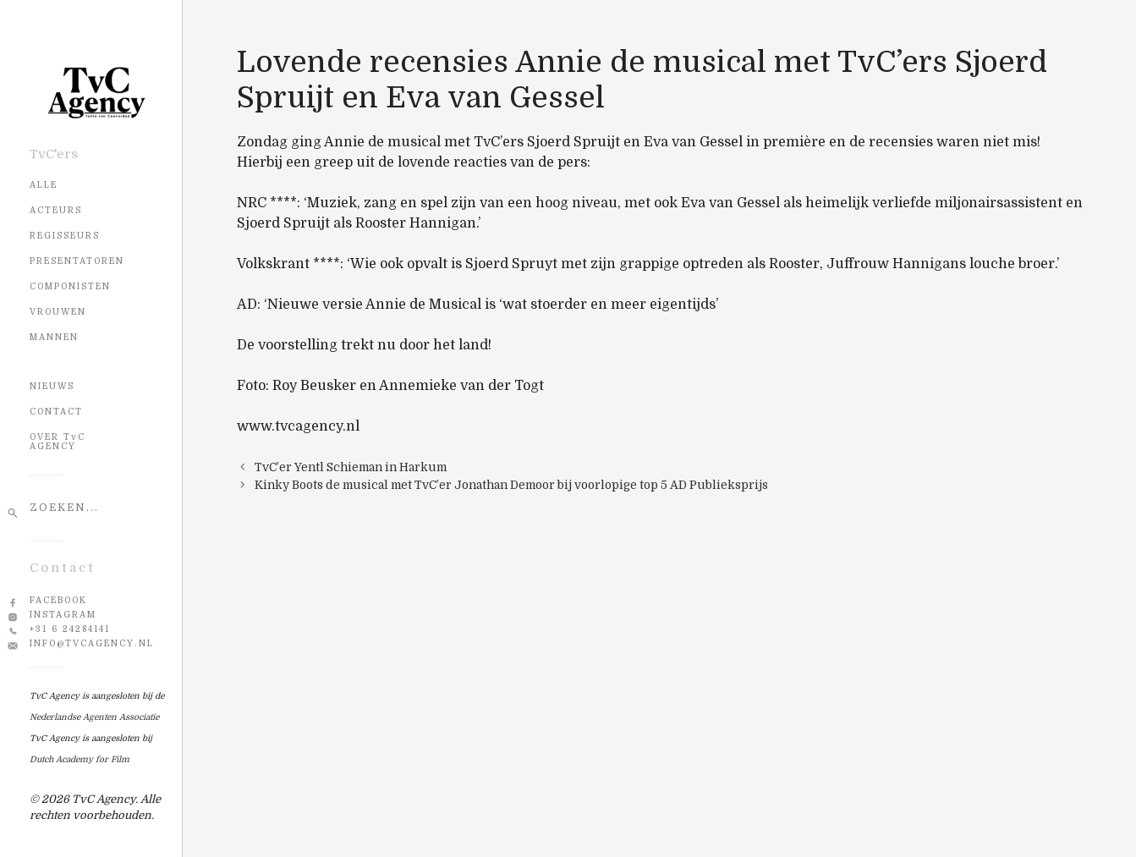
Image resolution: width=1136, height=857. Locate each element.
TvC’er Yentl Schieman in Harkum (351, 467)
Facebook (58, 600)
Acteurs (56, 210)
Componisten (70, 286)
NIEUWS (52, 386)
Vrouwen (58, 311)
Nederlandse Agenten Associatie (94, 717)
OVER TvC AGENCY (57, 441)
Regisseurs (65, 235)
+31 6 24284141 (70, 629)
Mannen (54, 337)
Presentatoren (77, 261)
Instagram (63, 614)
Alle (44, 185)
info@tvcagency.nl (92, 643)
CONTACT (56, 411)
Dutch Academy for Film (79, 759)
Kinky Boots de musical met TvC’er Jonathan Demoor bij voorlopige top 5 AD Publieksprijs (511, 485)
